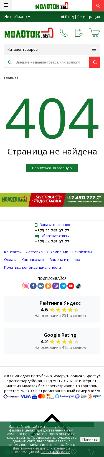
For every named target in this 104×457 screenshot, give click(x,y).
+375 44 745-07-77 (52, 241)
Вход (69, 16)
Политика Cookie (55, 451)
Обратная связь (52, 235)
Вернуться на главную (52, 167)
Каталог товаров (51, 49)
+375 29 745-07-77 (52, 230)
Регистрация (88, 16)
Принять (90, 439)
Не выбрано (17, 16)
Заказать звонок (52, 224)
